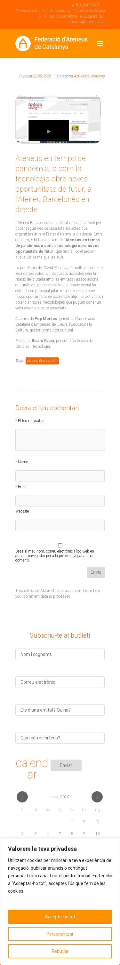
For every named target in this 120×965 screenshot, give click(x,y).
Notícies (98, 76)
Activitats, (82, 76)
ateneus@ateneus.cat (87, 22)
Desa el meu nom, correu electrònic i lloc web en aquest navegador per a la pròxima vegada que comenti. (54, 552)
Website (22, 511)
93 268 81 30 (91, 16)
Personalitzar (60, 934)
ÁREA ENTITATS (86, 5)
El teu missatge (31, 421)
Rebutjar (60, 951)
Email (23, 486)
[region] (60, 901)
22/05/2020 (41, 76)
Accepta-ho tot (60, 916)
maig (60, 797)
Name (23, 462)
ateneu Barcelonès (42, 361)
